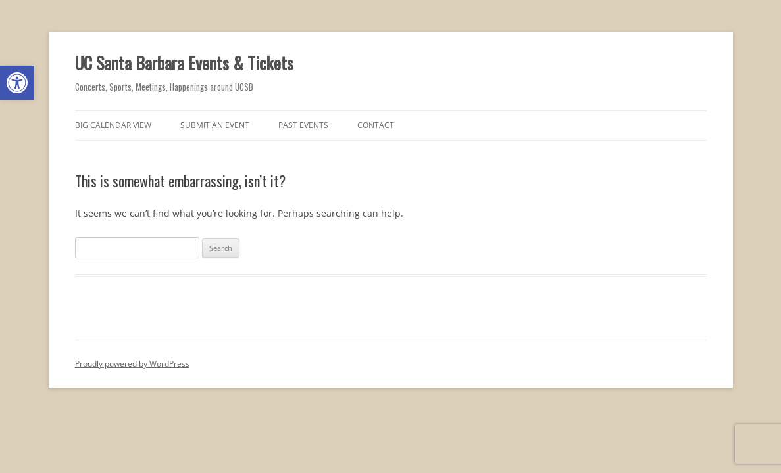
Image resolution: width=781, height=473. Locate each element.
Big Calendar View (113, 125)
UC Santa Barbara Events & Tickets (184, 63)
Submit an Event (214, 125)
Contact (375, 125)
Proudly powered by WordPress (132, 363)
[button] (17, 83)
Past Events (303, 125)
